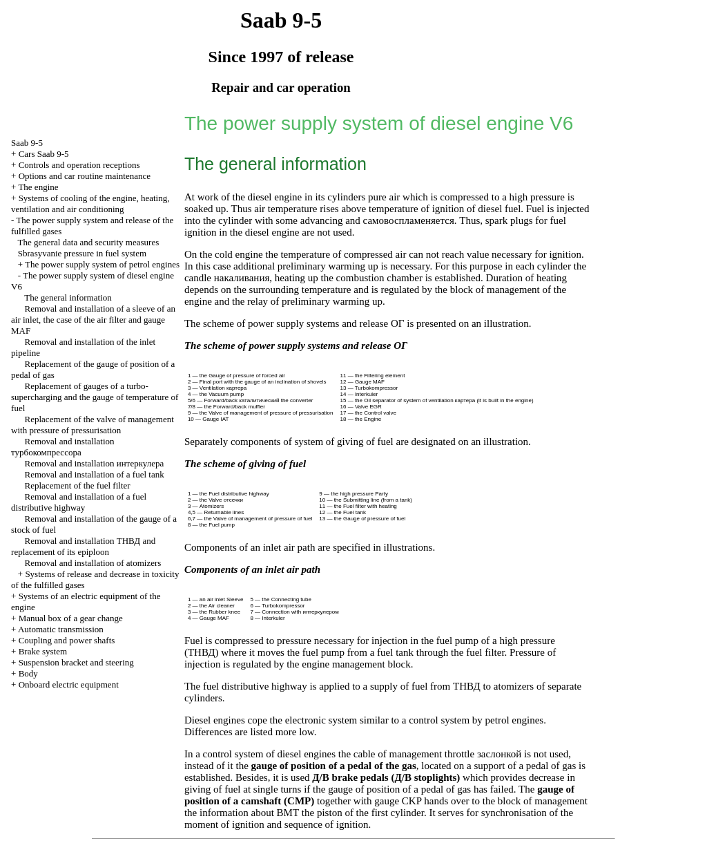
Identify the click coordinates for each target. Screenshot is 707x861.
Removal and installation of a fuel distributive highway (78, 502)
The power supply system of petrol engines (102, 264)
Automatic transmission (61, 629)
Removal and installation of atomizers (93, 563)
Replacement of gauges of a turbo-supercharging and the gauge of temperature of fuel (94, 397)
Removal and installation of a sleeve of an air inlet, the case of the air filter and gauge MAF (93, 319)
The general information (67, 297)
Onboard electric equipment (69, 684)
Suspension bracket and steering (76, 662)
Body (28, 673)
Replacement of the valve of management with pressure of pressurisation (92, 424)
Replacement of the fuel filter (77, 485)
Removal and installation (62, 446)
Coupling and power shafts (67, 640)
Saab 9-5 (27, 143)
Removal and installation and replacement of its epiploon (83, 546)
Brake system (43, 651)
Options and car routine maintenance (85, 176)
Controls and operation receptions (79, 165)
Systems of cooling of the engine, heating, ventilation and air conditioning (90, 203)
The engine (38, 187)
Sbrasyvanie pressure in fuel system (82, 253)
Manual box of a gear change (71, 618)
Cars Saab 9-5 (44, 154)
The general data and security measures (88, 242)
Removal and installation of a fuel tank (94, 474)
